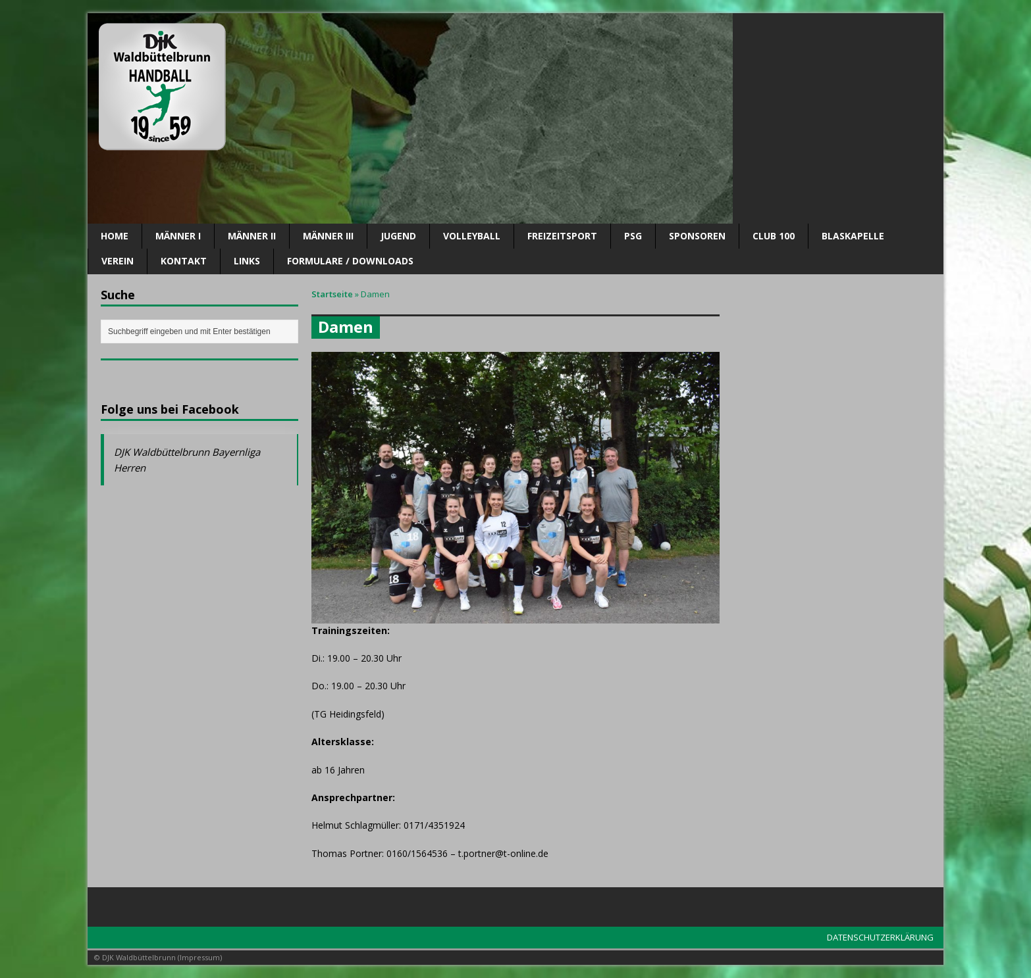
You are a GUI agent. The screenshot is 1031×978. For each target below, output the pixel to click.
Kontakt (184, 261)
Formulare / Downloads (350, 261)
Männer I (178, 236)
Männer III (328, 236)
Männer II (252, 236)
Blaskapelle (853, 236)
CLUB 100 (774, 236)
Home (114, 236)
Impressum (200, 957)
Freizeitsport (562, 236)
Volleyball (471, 236)
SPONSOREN (697, 236)
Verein (117, 261)
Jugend (398, 236)
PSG (633, 236)
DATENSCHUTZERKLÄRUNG (880, 937)
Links (247, 261)
